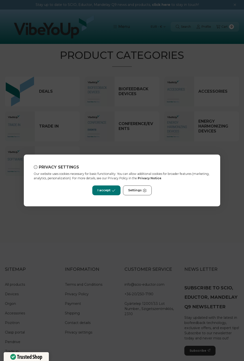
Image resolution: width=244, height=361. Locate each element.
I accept (106, 191)
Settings (137, 191)
